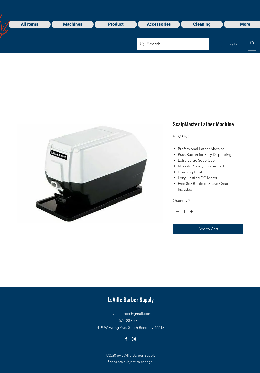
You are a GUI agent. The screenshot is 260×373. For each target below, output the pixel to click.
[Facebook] (126, 339)
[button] (252, 45)
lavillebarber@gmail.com (130, 313)
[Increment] (192, 211)
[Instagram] (133, 339)
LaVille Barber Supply (131, 299)
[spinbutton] (184, 211)
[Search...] (172, 44)
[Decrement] (177, 211)
